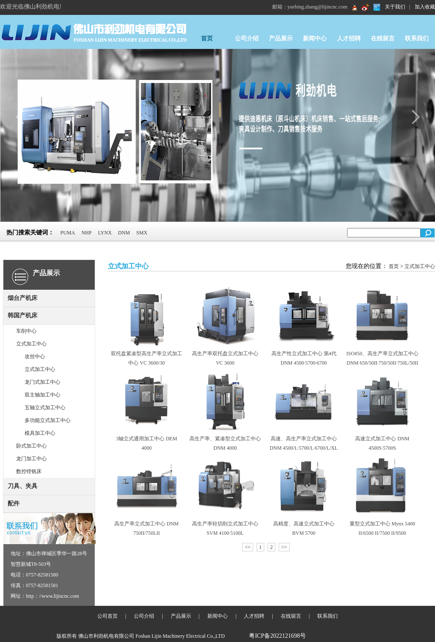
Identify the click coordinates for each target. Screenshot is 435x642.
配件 (14, 503)
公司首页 (107, 616)
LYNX (105, 233)
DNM (124, 233)
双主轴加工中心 (42, 395)
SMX (141, 233)
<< (248, 547)
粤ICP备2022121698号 (277, 636)
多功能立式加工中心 (48, 420)
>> (284, 547)
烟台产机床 (22, 298)
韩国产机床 (22, 315)
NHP (87, 233)
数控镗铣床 (29, 471)
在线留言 (383, 38)
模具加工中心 (40, 433)
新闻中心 (315, 38)
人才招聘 (349, 38)
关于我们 (395, 7)
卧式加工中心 (31, 446)
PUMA (67, 233)
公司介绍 (247, 38)
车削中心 (26, 331)
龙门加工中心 (31, 459)
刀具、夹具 (22, 486)
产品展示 (281, 38)
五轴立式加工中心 (45, 408)
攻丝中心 (35, 357)
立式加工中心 (31, 344)
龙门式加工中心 (42, 382)
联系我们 (417, 38)
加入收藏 (425, 7)
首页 (207, 38)
